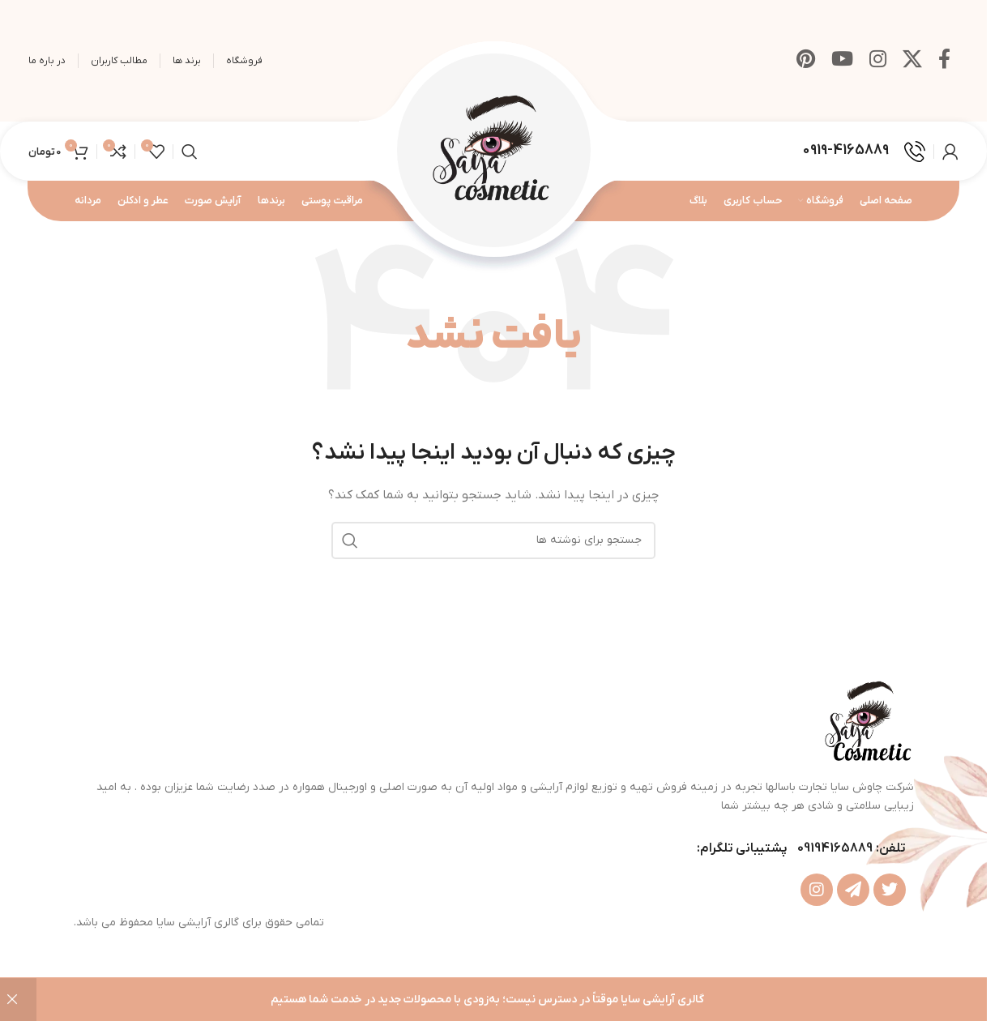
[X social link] (912, 60)
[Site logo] (493, 150)
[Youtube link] (842, 60)
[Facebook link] (944, 60)
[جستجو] (189, 151)
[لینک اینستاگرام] (877, 60)
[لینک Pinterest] (805, 60)
